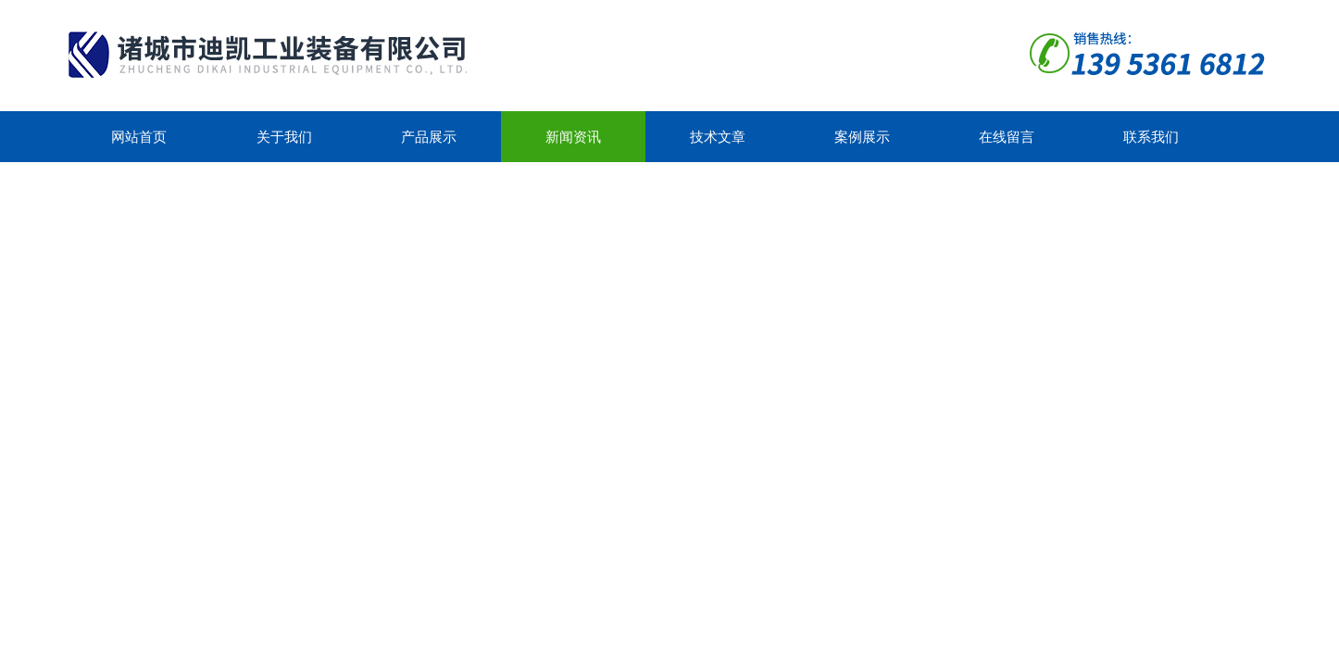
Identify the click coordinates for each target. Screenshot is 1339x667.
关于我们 (284, 137)
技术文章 (717, 137)
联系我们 (1151, 137)
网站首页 (139, 137)
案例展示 (862, 137)
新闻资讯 (573, 137)
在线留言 (1006, 137)
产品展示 (429, 137)
